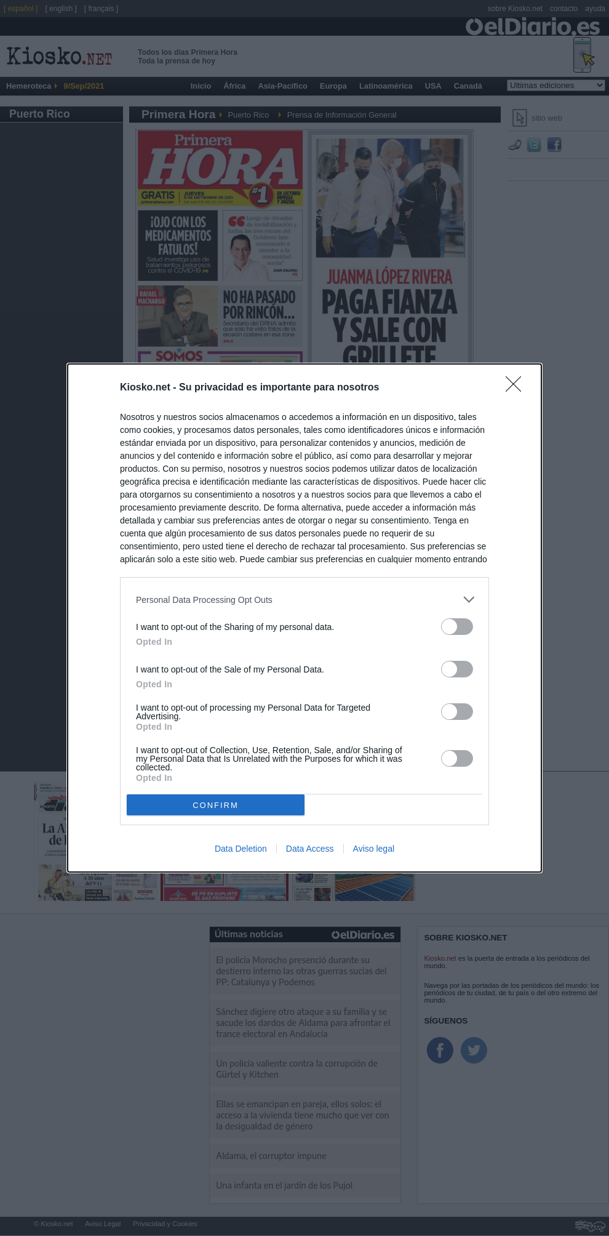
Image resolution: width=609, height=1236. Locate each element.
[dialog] (304, 618)
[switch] (457, 626)
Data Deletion (241, 849)
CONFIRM (216, 805)
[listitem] (304, 599)
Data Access (310, 849)
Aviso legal (373, 849)
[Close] (517, 388)
